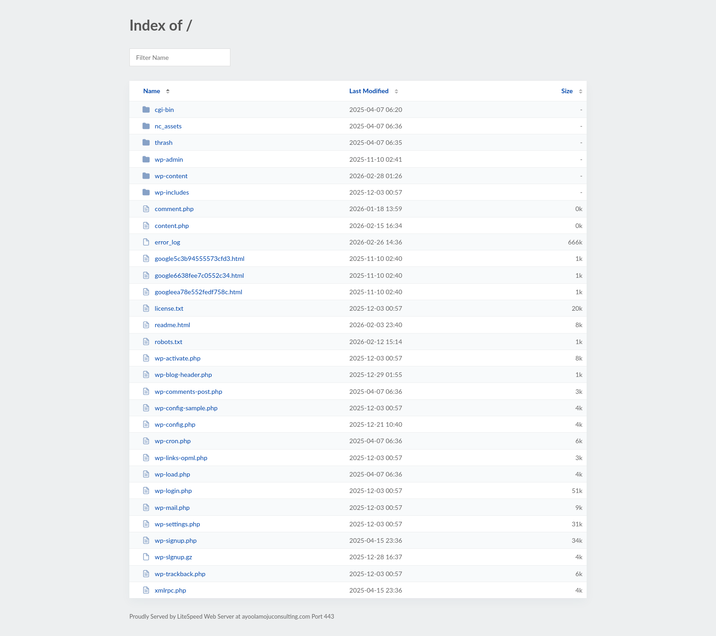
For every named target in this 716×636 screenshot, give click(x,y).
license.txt (162, 308)
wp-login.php (167, 490)
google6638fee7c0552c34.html (193, 275)
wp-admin (162, 159)
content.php (165, 225)
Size (567, 91)
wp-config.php (168, 424)
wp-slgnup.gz (167, 557)
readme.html (166, 325)
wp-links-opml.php (174, 457)
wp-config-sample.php (180, 408)
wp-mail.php (166, 507)
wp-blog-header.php (177, 374)
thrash (157, 142)
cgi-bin (158, 109)
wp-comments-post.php (182, 391)
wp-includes (165, 192)
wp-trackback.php (173, 574)
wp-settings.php (171, 524)
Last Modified (369, 91)
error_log (161, 242)
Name (151, 91)
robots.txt (162, 341)
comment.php (167, 208)
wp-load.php (166, 474)
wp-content (164, 176)
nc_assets (162, 126)
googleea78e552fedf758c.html (192, 292)
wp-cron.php (166, 441)
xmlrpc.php (164, 590)
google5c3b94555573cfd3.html (193, 258)
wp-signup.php (169, 540)
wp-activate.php (171, 358)
